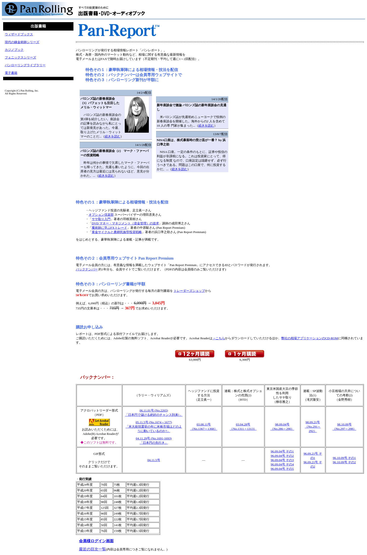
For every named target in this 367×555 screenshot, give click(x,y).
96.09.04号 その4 (282, 464)
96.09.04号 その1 (282, 451)
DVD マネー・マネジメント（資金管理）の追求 (125, 223)
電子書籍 (11, 73)
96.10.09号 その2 (344, 462)
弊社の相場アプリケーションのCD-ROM (309, 338)
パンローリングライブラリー (25, 65)
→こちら (218, 338)
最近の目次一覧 (92, 549)
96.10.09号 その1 (344, 458)
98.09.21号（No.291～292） (313, 426)
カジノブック (14, 50)
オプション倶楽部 (101, 214)
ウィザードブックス (19, 34)
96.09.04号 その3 (282, 460)
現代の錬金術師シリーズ (22, 42)
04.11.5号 (153, 460)
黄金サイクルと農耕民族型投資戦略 (117, 232)
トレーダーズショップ (189, 291)
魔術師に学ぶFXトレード (109, 227)
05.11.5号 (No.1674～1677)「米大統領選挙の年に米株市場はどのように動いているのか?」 (153, 426)
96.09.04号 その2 (282, 455)
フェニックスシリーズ (20, 57)
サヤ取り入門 (101, 219)
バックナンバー (87, 269)
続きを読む (112, 136)
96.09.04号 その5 (282, 468)
